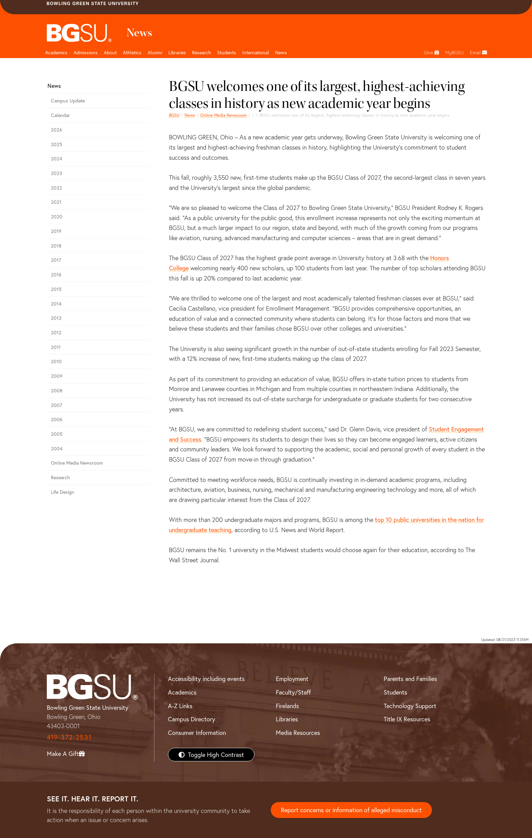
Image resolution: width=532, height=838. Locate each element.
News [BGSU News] (281, 52)
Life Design (62, 492)
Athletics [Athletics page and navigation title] (132, 52)
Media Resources (298, 732)
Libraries (177, 52)
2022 (56, 187)
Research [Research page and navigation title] (201, 52)
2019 (56, 231)
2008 (56, 390)
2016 (56, 274)
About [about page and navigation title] (110, 52)
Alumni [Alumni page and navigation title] (155, 52)
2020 (56, 216)
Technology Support (410, 706)
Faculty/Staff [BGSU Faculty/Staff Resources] (293, 692)
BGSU (174, 115)
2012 (56, 332)
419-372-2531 (69, 737)
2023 (56, 173)
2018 (56, 245)
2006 (56, 419)
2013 (56, 318)
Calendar (60, 115)
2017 (56, 260)
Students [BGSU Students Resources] (395, 692)
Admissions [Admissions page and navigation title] (86, 52)
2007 (56, 405)
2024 (56, 158)
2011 (56, 347)
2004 (56, 448)
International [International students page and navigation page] (255, 52)
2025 (56, 144)
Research (60, 477)
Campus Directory (191, 719)
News (190, 115)
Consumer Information (197, 732)
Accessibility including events (206, 679)
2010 (56, 361)
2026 (56, 129)
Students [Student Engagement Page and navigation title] (226, 52)
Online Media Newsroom (223, 115)
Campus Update (68, 100)
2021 (56, 202)
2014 (56, 303)
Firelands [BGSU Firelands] (287, 706)
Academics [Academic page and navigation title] (56, 52)
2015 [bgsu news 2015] (56, 289)
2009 (56, 376)
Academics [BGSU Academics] (182, 692)
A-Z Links (180, 706)
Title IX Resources (407, 719)
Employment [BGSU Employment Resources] (292, 679)
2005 (56, 434)
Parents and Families (410, 679)
